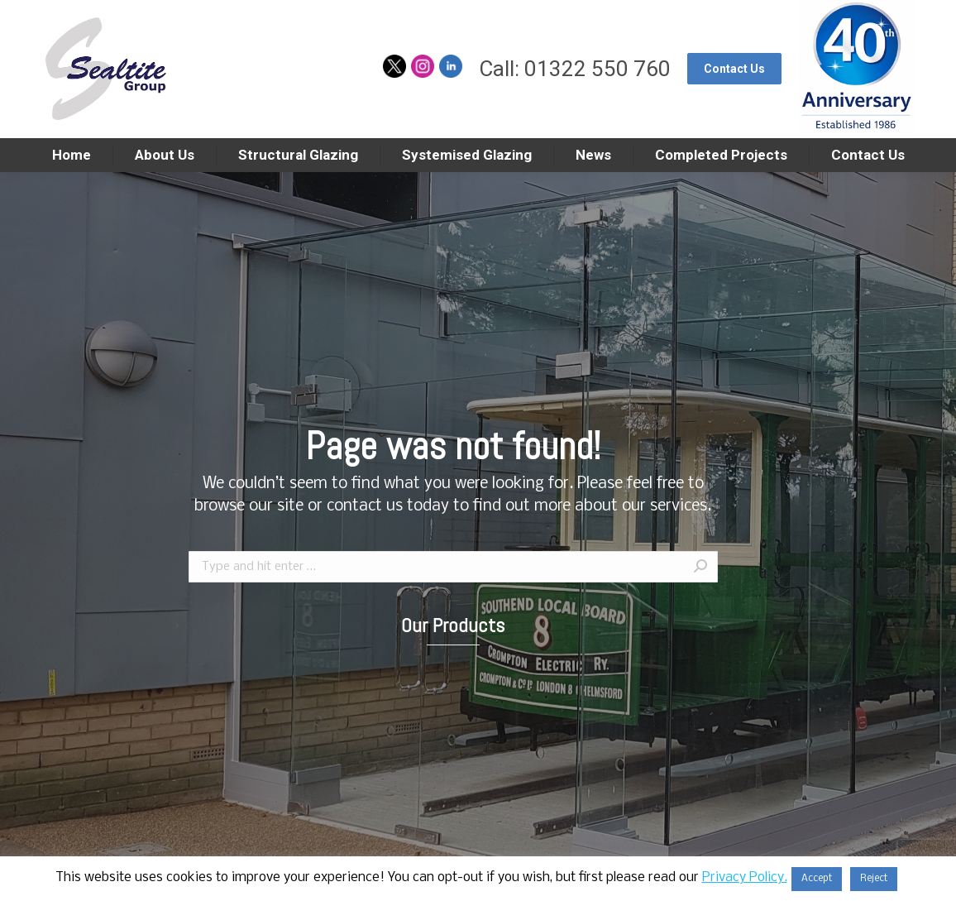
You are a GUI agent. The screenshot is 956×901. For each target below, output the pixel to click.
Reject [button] (873, 879)
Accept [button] (816, 879)
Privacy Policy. (744, 877)
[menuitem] (71, 155)
